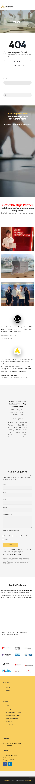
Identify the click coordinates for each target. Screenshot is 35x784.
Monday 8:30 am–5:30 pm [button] (17, 422)
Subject (17, 509)
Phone (17, 502)
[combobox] (17, 83)
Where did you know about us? (11, 530)
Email (17, 494)
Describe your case (17, 521)
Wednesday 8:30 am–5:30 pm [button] (17, 427)
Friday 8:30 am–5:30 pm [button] (17, 432)
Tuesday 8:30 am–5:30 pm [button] (17, 425)
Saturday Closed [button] (17, 434)
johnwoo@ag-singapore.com (12, 554)
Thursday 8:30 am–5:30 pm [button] (17, 430)
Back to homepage (17, 63)
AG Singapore (7, 780)
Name (17, 487)
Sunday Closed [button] (17, 437)
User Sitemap (28, 780)
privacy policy (7, 562)
